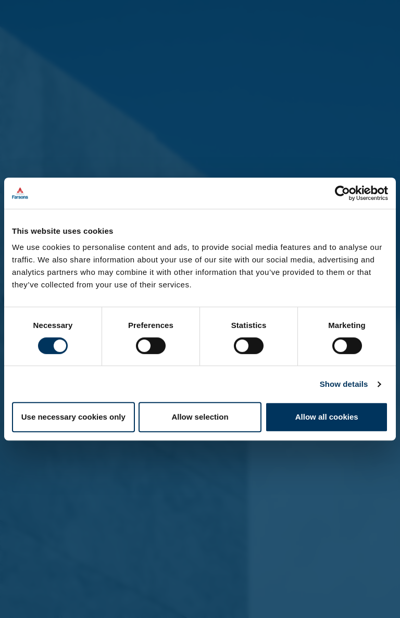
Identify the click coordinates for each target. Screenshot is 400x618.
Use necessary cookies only (73, 416)
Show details (344, 384)
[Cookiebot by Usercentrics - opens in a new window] (342, 193)
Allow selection (199, 416)
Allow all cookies (326, 416)
